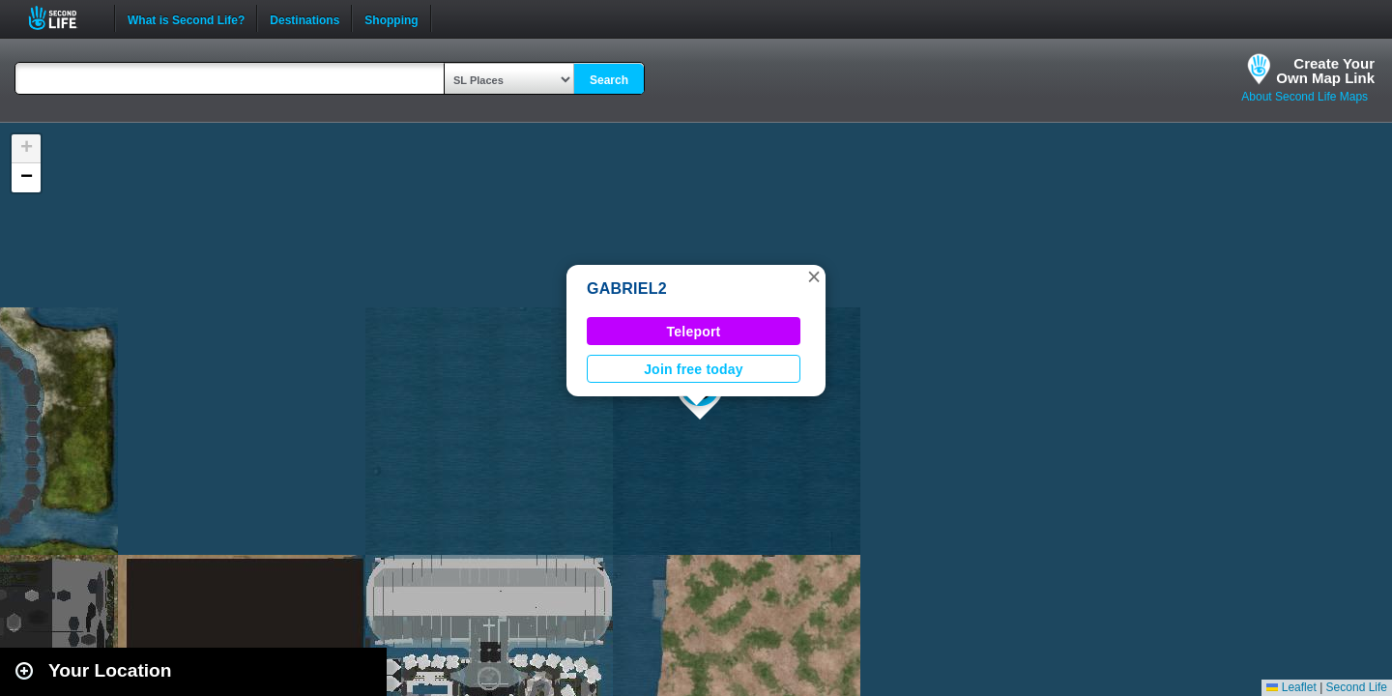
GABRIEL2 (627, 288)
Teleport (694, 331)
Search (609, 80)
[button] (814, 276)
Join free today (693, 369)
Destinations (304, 18)
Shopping (391, 18)
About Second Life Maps (1304, 96)
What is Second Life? (186, 18)
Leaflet (1291, 687)
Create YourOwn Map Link (1325, 70)
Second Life (63, 18)
